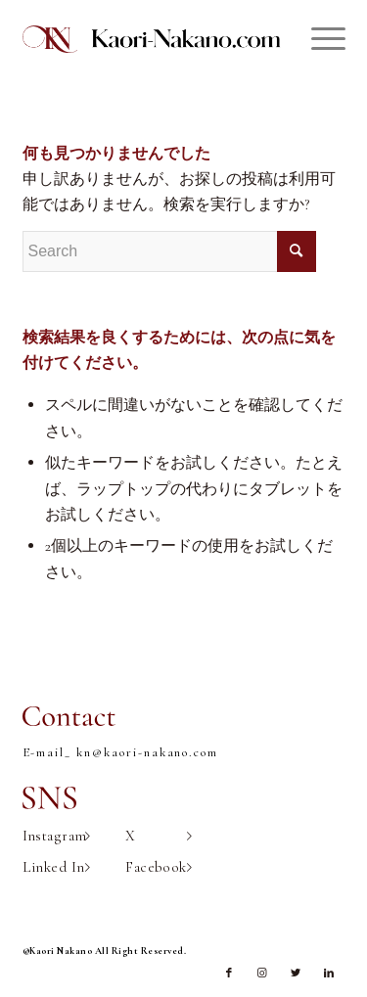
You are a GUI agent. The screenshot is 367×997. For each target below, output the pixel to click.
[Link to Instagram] (262, 973)
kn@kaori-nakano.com (147, 752)
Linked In (57, 867)
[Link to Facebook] (229, 973)
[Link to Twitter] (295, 973)
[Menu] (318, 39)
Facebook (159, 867)
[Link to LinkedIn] (329, 973)
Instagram (57, 835)
